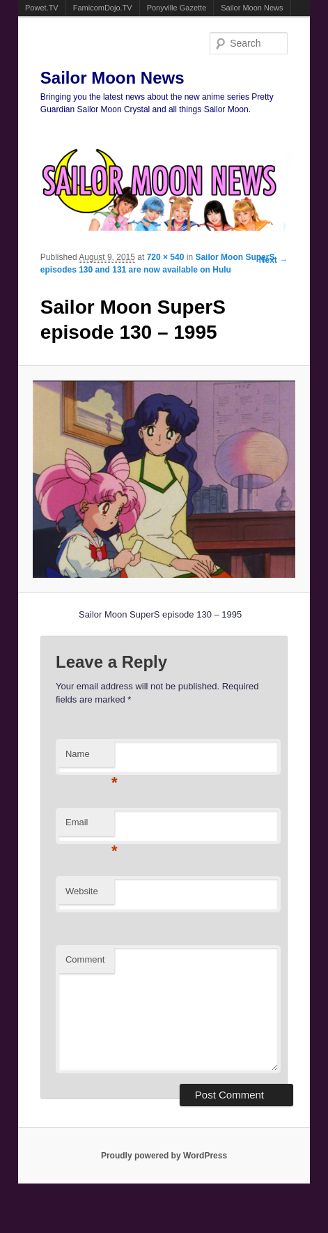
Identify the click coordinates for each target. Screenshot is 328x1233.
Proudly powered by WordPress (164, 1156)
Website (81, 891)
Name (89, 758)
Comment (84, 959)
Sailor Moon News (252, 7)
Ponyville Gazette (177, 7)
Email (89, 826)
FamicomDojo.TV (102, 7)
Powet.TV (41, 7)
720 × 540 (166, 257)
